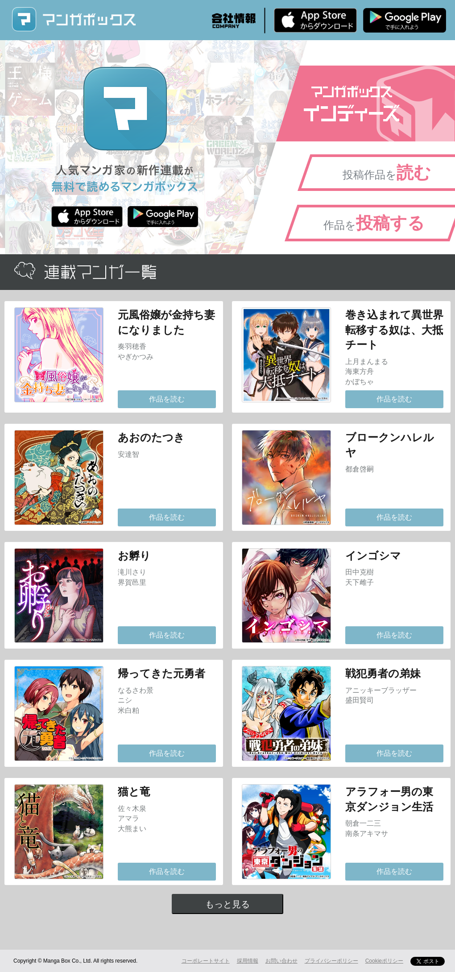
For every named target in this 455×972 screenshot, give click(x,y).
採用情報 (247, 961)
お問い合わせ (281, 961)
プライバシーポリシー (331, 961)
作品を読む (167, 399)
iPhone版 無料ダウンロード (315, 20)
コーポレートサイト (206, 961)
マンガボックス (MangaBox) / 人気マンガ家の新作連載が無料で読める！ (73, 19)
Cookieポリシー (384, 961)
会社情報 (234, 20)
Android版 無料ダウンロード (404, 20)
